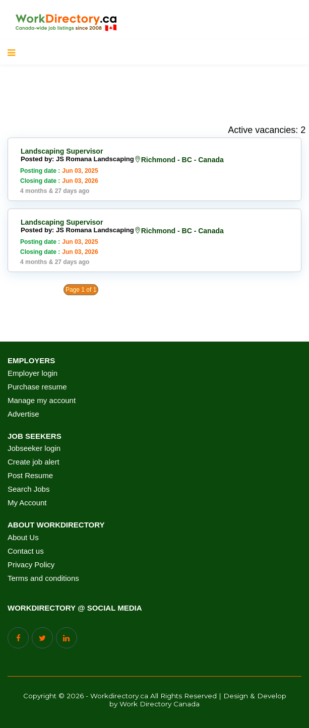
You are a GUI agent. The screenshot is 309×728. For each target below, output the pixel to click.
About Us (23, 538)
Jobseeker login (34, 448)
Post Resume (30, 476)
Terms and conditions (43, 578)
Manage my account (42, 401)
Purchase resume (37, 387)
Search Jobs (28, 489)
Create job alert (33, 462)
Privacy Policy (31, 565)
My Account (27, 503)
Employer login (32, 373)
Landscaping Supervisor (62, 151)
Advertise (23, 414)
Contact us (26, 551)
